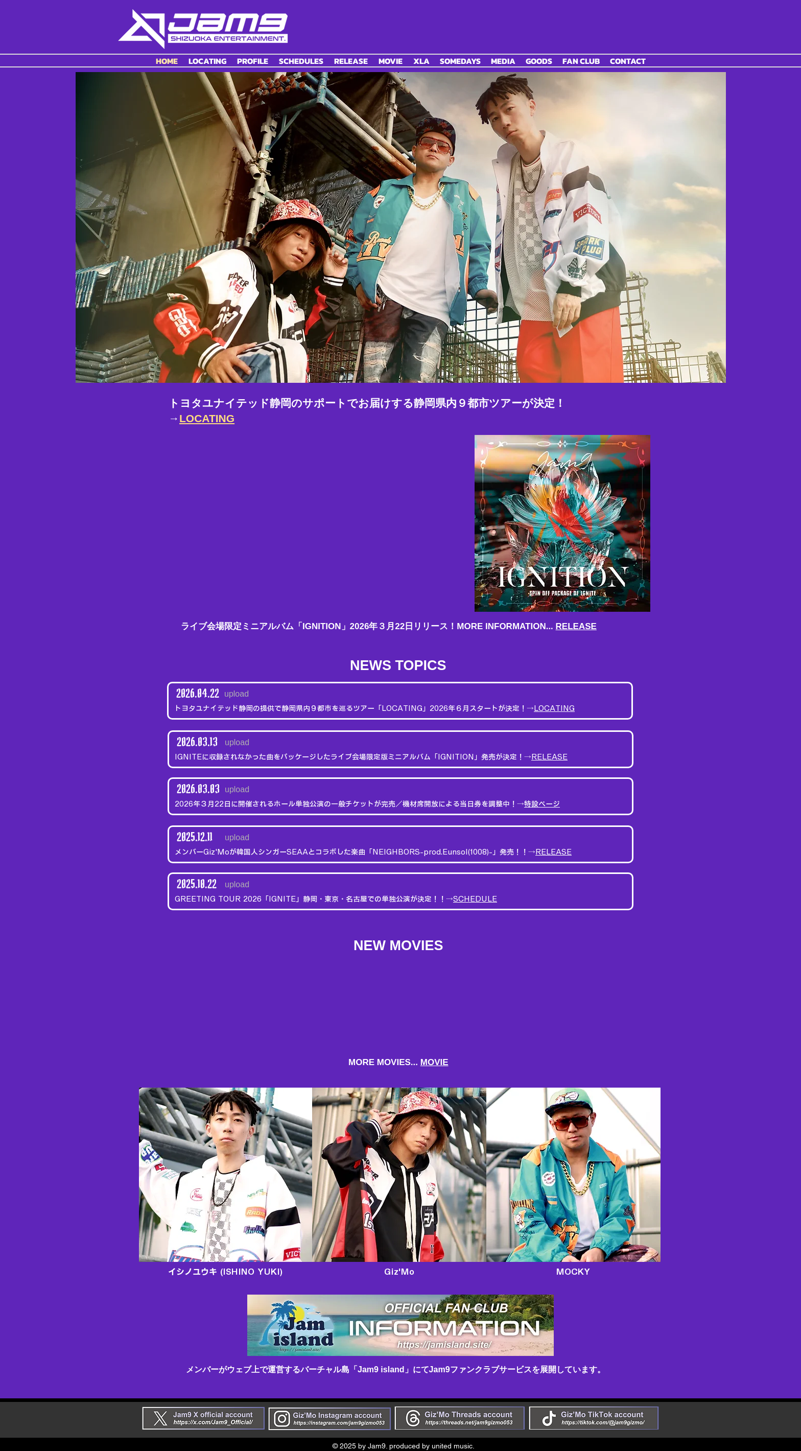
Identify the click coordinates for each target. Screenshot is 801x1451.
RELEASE (576, 626)
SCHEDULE (475, 899)
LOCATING (554, 708)
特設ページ (542, 804)
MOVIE (434, 1062)
